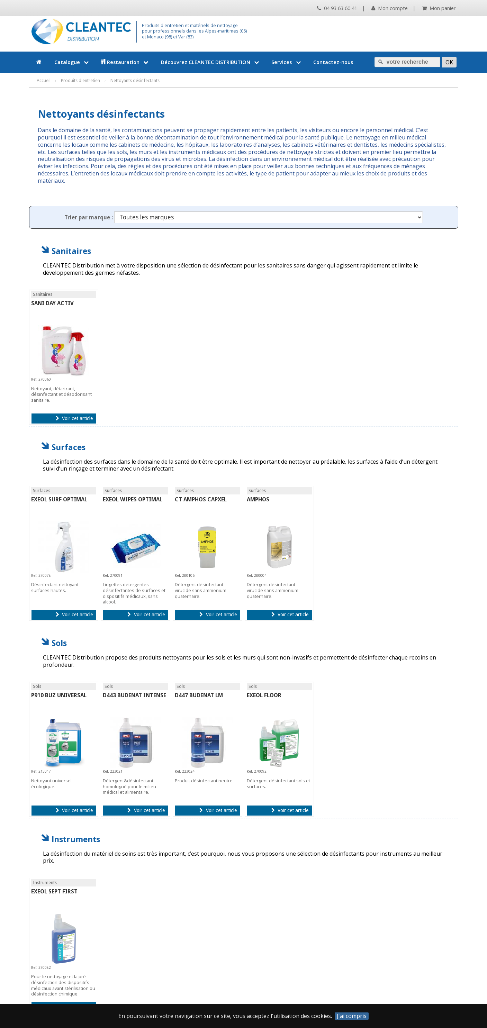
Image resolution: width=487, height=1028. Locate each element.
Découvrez (211, 62)
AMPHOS (258, 499)
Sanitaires (71, 251)
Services (286, 62)
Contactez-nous (333, 62)
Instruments (76, 839)
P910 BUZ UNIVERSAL (59, 695)
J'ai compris (352, 1016)
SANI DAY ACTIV (52, 303)
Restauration (125, 62)
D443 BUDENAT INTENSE (134, 695)
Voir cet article (74, 418)
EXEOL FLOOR (264, 695)
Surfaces (68, 447)
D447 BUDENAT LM (199, 695)
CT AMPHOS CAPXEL (201, 499)
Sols (59, 643)
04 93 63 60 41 (337, 8)
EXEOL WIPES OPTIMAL (132, 499)
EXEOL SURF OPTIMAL (59, 499)
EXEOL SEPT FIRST (54, 891)
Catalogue (72, 62)
